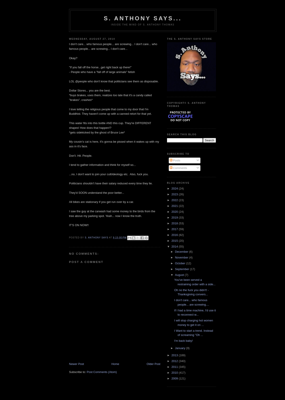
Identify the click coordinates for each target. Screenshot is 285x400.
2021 (175, 206)
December (182, 251)
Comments (178, 168)
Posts (175, 160)
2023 (175, 194)
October (180, 263)
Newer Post (76, 364)
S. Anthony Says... (143, 18)
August (180, 275)
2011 (175, 367)
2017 (175, 229)
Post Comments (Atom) (102, 372)
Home (115, 364)
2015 (175, 240)
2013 (175, 355)
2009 (175, 378)
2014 (175, 246)
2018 (175, 223)
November (182, 257)
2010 (175, 372)
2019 (175, 217)
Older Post (153, 364)
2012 (175, 361)
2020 (175, 211)
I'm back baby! (183, 340)
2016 (175, 235)
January (180, 348)
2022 (175, 200)
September (182, 269)
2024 (175, 188)
